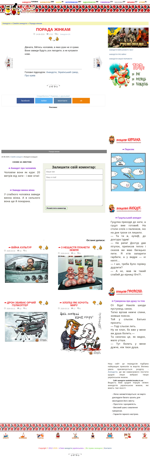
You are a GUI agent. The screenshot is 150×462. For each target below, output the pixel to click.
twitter (44, 100)
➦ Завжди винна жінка (22, 190)
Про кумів (30, 75)
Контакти (108, 448)
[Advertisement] (96, 12)
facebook (25, 100)
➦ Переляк (128, 149)
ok (81, 100)
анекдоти (68, 448)
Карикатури (47, 2)
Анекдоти (30, 2)
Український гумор (68, 72)
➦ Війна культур (20, 251)
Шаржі (59, 2)
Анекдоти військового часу (121, 50)
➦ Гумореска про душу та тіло (128, 301)
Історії (143, 2)
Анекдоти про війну (117, 54)
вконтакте (62, 100)
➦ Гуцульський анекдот (128, 218)
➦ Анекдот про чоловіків (22, 168)
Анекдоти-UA (65, 34)
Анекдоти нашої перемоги (120, 59)
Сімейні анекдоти (19, 23)
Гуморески (106, 2)
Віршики (132, 2)
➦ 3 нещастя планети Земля (74, 253)
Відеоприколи (90, 2)
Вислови (120, 2)
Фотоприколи (73, 2)
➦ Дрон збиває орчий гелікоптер (20, 308)
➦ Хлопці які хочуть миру (74, 308)
